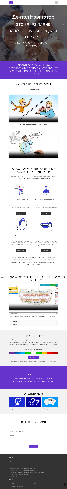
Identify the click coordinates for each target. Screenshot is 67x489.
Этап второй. (13, 324)
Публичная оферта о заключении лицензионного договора (23, 464)
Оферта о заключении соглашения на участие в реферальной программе (27, 474)
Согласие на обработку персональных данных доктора (22, 470)
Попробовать (20, 215)
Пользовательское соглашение (17, 466)
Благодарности (13, 479)
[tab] (33, 316)
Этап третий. (13, 327)
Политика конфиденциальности (17, 468)
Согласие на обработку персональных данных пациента (22, 472)
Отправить (33, 448)
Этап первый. (13, 316)
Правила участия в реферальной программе (20, 477)
